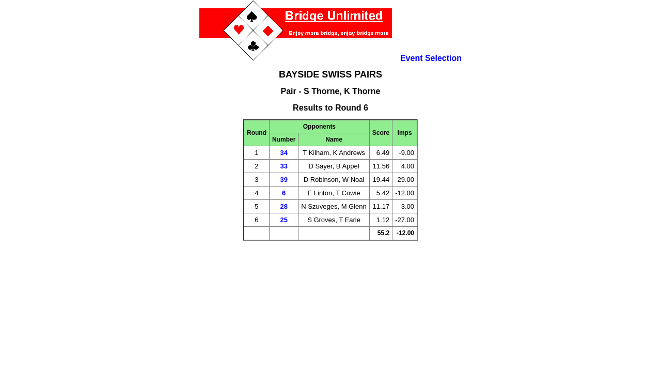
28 (283, 206)
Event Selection (431, 58)
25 (283, 220)
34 (283, 153)
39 (283, 179)
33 (283, 166)
